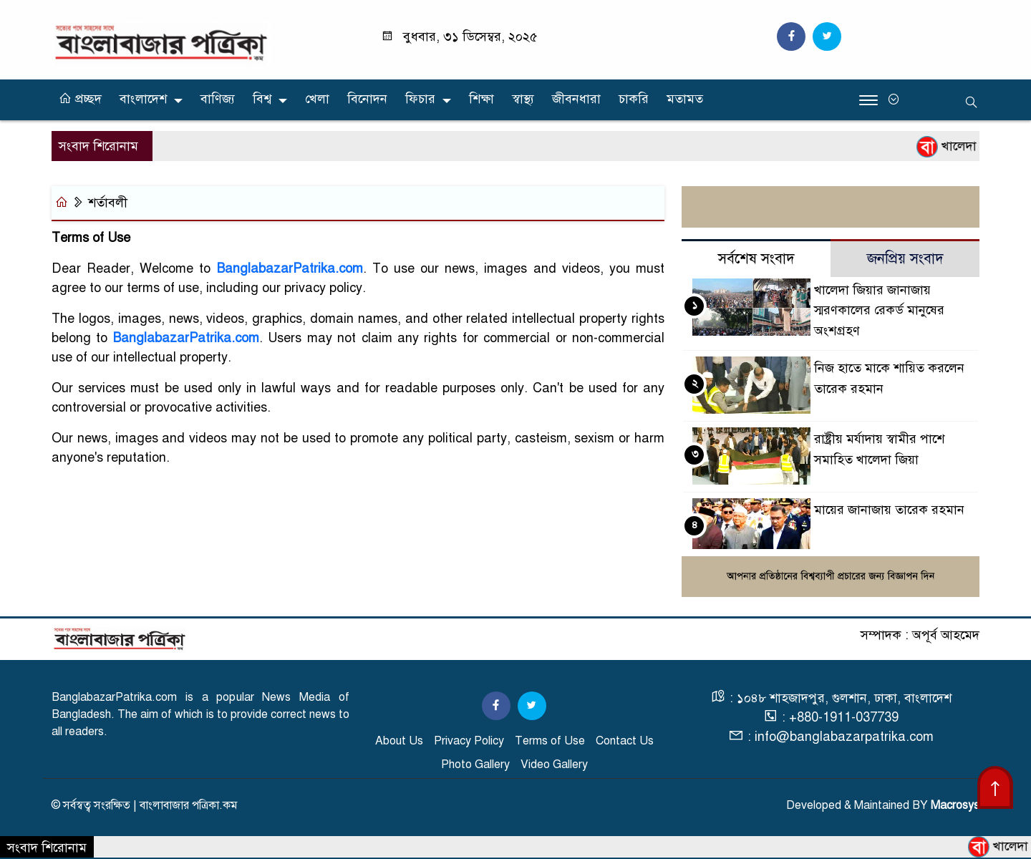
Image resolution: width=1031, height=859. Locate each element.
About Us (399, 741)
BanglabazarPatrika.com (290, 268)
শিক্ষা (481, 99)
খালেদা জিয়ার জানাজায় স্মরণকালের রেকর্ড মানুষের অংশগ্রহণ (879, 310)
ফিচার (420, 99)
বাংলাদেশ (143, 99)
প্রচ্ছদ (80, 99)
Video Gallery (554, 764)
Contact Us (625, 741)
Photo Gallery (475, 764)
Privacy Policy (469, 741)
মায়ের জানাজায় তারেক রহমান (889, 510)
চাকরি (634, 99)
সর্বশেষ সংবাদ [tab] (756, 259)
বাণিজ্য (217, 99)
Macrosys (955, 805)
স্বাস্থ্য (523, 99)
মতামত (685, 99)
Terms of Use (550, 741)
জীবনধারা (576, 99)
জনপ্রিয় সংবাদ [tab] (905, 259)
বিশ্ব (262, 99)
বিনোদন (367, 99)
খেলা (317, 99)
